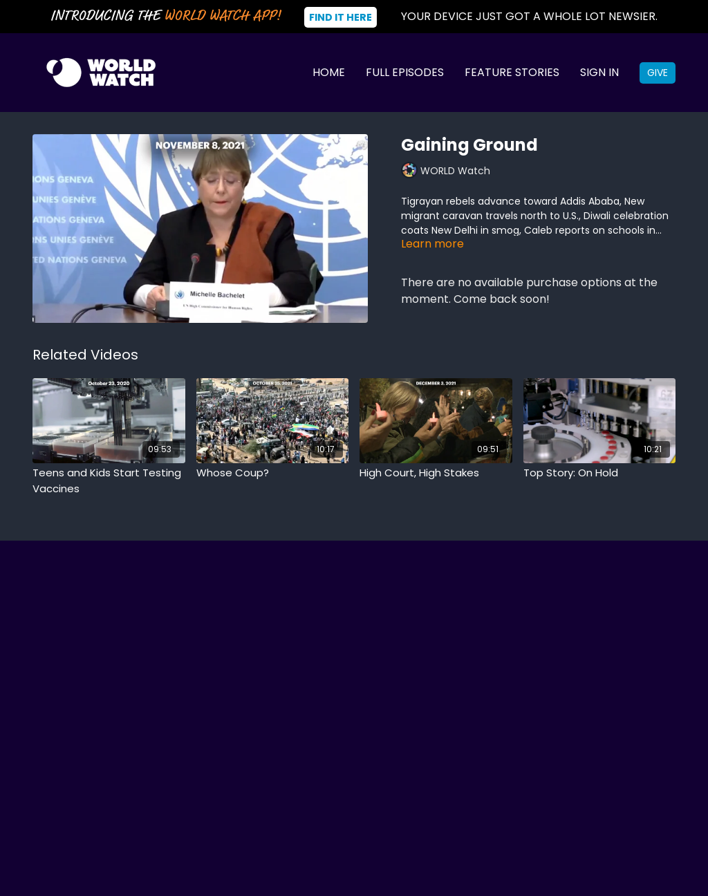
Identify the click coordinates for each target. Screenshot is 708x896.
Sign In (599, 72)
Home (329, 72)
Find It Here (340, 17)
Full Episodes (405, 72)
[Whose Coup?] (272, 473)
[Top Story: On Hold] (599, 473)
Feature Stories (512, 72)
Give (657, 73)
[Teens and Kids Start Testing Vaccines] (108, 480)
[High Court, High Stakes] (436, 473)
